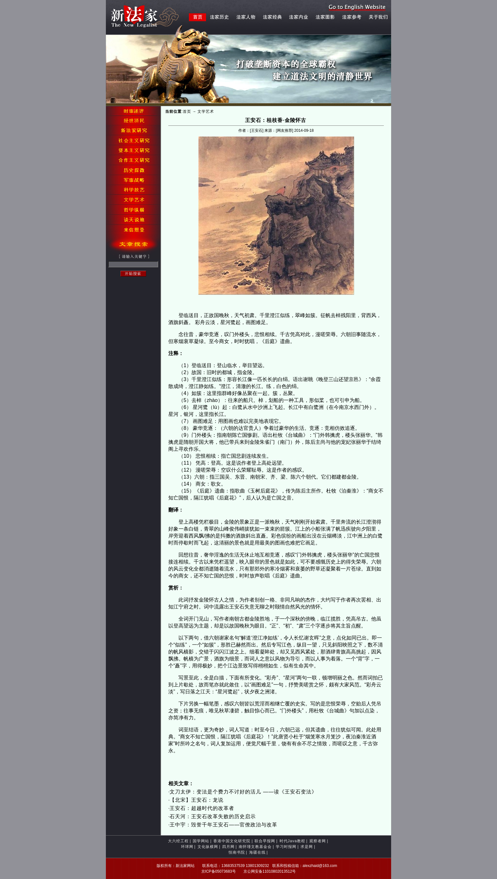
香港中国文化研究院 (231, 841)
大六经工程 (178, 841)
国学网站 (201, 841)
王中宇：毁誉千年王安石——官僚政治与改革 (223, 824)
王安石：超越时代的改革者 (203, 808)
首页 (187, 111)
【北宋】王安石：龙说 (196, 800)
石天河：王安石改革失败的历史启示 (213, 816)
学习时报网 (286, 846)
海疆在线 (257, 852)
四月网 (228, 846)
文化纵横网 (207, 846)
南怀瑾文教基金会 (255, 846)
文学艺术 (205, 111)
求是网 (306, 846)
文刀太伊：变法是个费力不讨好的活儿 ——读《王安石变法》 (243, 791)
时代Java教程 (292, 841)
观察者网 (317, 841)
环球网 (187, 846)
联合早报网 (265, 841)
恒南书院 (237, 852)
